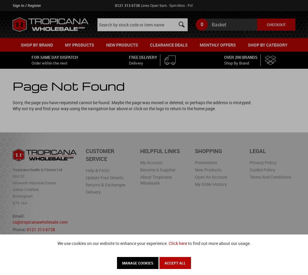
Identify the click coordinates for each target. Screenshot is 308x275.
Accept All (175, 263)
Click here (178, 243)
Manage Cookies (137, 263)
